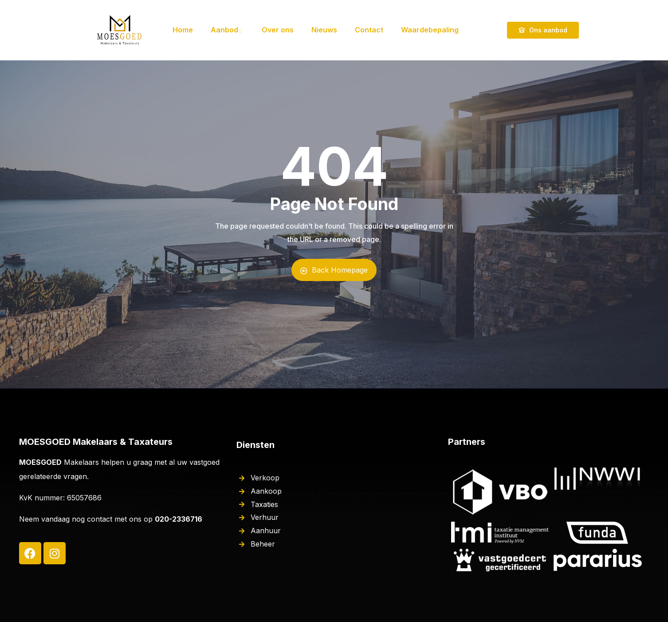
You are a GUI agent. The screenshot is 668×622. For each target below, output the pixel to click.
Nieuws (324, 29)
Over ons (278, 29)
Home (183, 29)
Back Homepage (334, 269)
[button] (649, 12)
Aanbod (227, 29)
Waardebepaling (430, 29)
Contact (369, 29)
